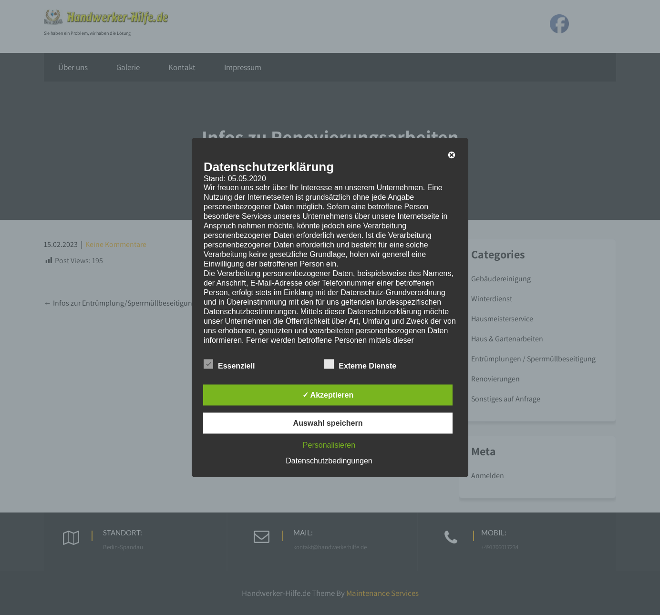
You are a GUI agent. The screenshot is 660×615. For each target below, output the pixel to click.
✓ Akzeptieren (328, 395)
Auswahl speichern (328, 423)
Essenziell (229, 364)
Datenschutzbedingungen (329, 461)
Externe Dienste (360, 364)
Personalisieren (329, 445)
